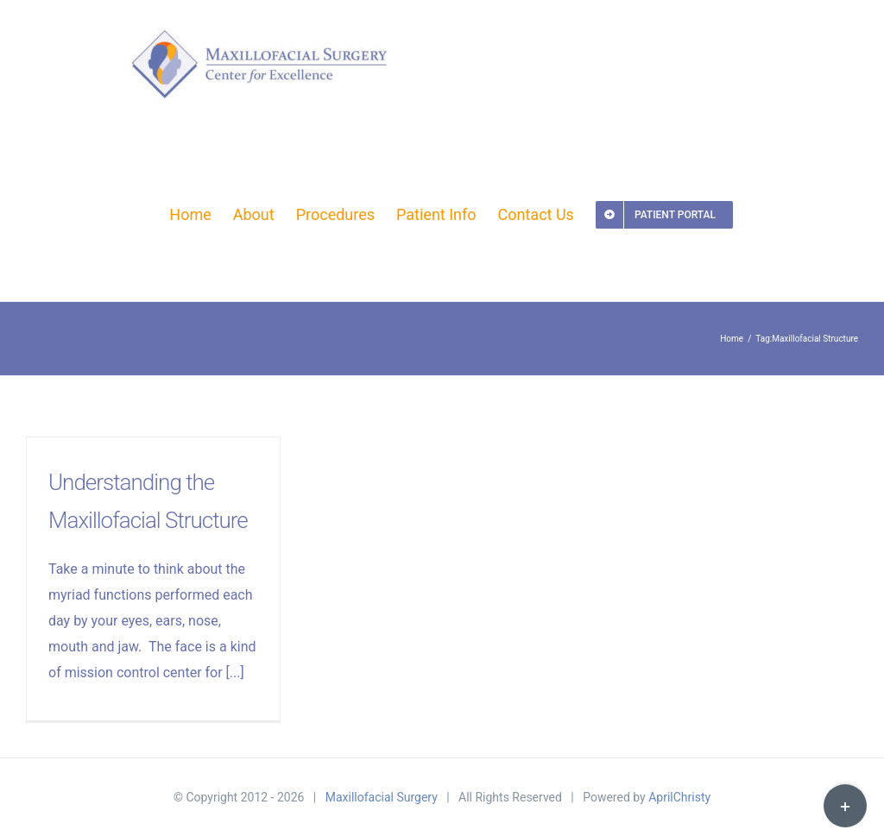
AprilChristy (679, 797)
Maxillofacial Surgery (381, 797)
